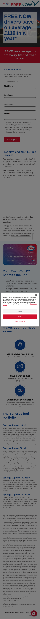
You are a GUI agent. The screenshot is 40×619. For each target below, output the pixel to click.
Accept (20, 316)
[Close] (36, 295)
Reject (20, 311)
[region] (20, 309)
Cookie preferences (20, 321)
